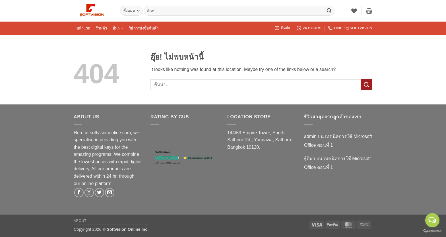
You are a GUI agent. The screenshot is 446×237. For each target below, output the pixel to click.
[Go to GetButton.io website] (432, 231)
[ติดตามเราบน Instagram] (89, 192)
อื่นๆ (118, 28)
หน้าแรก (83, 28)
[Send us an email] (109, 192)
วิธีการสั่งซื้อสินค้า (143, 28)
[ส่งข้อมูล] (329, 11)
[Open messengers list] (432, 220)
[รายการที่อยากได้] (354, 11)
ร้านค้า (101, 28)
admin (310, 136)
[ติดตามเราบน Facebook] (79, 192)
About (80, 221)
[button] (369, 11)
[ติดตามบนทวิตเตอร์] (99, 192)
